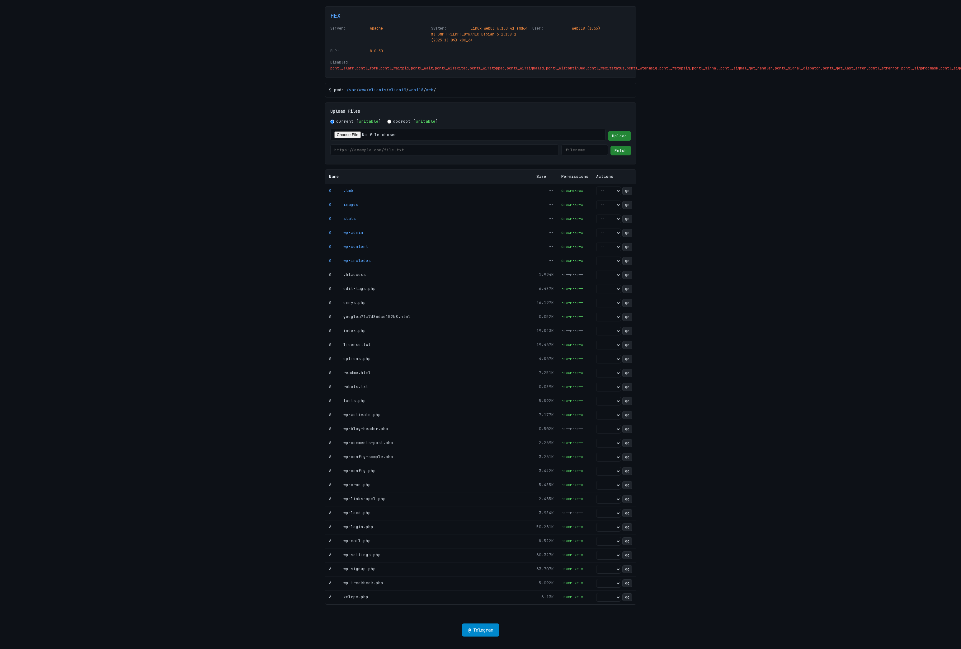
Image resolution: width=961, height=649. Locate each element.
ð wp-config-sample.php (361, 456)
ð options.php (350, 358)
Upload (619, 136)
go (627, 190)
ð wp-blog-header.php (358, 428)
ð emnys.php (347, 302)
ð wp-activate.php (355, 414)
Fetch (621, 150)
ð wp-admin (346, 232)
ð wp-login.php (351, 526)
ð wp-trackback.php (356, 582)
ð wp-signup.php (352, 568)
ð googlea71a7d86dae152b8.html (370, 316)
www (362, 89)
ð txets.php (347, 400)
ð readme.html (350, 372)
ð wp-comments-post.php (361, 442)
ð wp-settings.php (355, 554)
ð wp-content (348, 246)
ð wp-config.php (352, 470)
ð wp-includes (350, 260)
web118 (416, 89)
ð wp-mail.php (350, 540)
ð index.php (347, 330)
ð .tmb (341, 190)
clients (377, 89)
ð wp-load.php (350, 512)
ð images (343, 204)
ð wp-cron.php (350, 484)
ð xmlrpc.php (348, 596)
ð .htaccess (347, 274)
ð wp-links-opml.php (357, 498)
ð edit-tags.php (352, 288)
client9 (397, 89)
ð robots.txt (348, 386)
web (430, 89)
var (352, 89)
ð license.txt (350, 344)
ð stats (342, 218)
